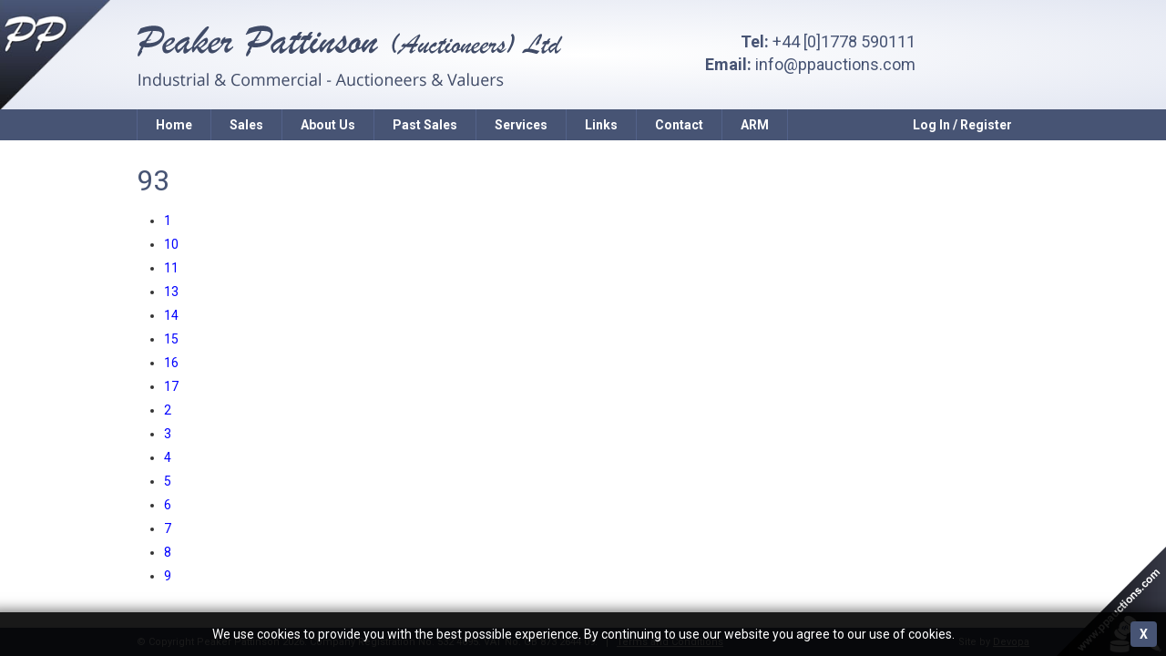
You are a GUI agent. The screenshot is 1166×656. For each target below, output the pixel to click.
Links (601, 125)
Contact (679, 125)
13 (171, 291)
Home (174, 125)
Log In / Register (962, 125)
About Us (328, 125)
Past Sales (425, 125)
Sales (246, 125)
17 (171, 386)
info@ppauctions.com (835, 64)
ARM (755, 125)
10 (171, 244)
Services (521, 125)
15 (171, 339)
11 (171, 268)
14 (171, 315)
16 (171, 362)
